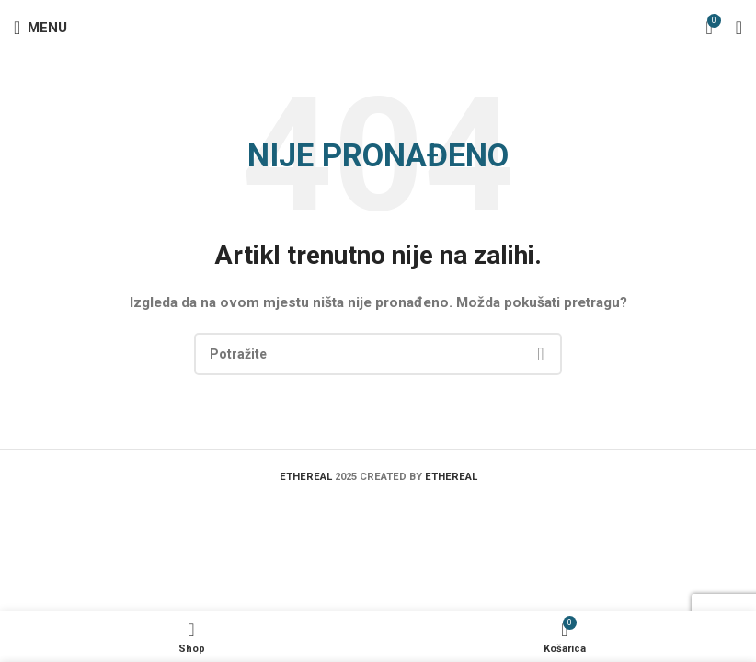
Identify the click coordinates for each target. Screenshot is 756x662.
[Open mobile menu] (40, 27)
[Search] (378, 354)
